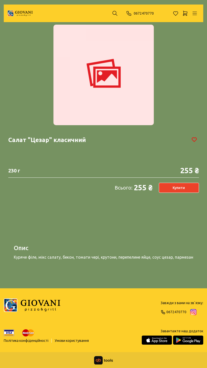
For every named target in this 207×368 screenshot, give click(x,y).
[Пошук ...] (115, 13)
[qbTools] (103, 360)
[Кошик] (185, 13)
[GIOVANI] (20, 13)
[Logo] (32, 307)
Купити (179, 188)
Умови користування (72, 341)
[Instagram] (193, 312)
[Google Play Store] (188, 340)
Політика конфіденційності (26, 341)
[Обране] (176, 13)
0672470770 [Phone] (140, 13)
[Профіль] (195, 13)
